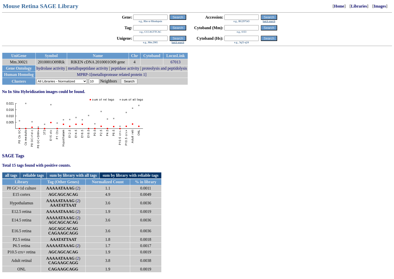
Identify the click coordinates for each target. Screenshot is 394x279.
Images (380, 6)
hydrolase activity (50, 68)
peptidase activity (125, 68)
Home (339, 6)
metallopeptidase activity (88, 68)
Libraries (359, 6)
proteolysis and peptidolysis (164, 68)
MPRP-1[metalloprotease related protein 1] (111, 74)
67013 (176, 62)
